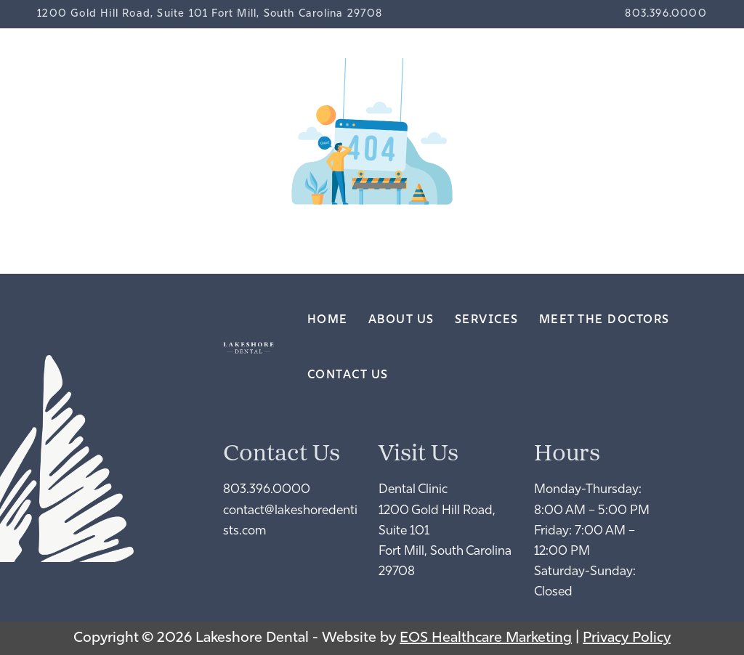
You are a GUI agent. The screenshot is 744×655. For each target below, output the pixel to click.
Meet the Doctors (604, 320)
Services (487, 320)
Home (327, 320)
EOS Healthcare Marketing (486, 638)
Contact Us (348, 375)
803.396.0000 (665, 14)
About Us (401, 320)
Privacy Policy (627, 638)
